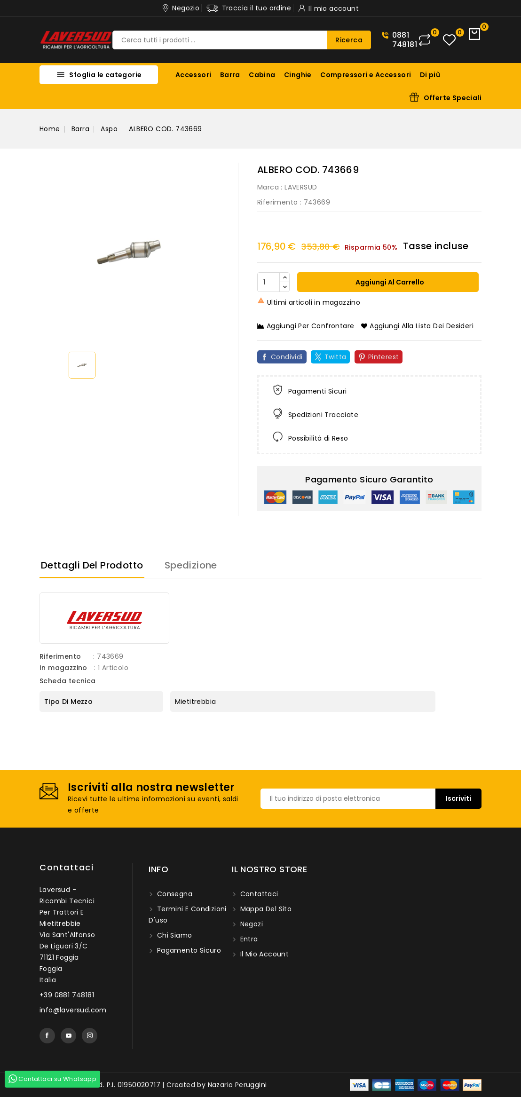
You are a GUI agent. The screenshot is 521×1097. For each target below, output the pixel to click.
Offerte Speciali (453, 98)
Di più (430, 74)
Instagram (89, 1035)
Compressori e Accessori (365, 74)
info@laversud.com (73, 1010)
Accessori (193, 74)
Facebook (47, 1035)
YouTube (68, 1035)
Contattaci (66, 867)
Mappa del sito (265, 909)
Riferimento (277, 202)
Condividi (287, 357)
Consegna (173, 894)
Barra (230, 74)
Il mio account (263, 954)
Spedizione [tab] (191, 565)
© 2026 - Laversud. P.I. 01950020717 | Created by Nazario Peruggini (153, 1084)
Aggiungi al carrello (389, 282)
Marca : (270, 187)
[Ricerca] (241, 40)
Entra (248, 939)
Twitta (335, 357)
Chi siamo (173, 935)
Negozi (250, 924)
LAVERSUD (300, 187)
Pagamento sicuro (188, 950)
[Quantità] (268, 282)
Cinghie (298, 74)
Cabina (262, 74)
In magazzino (63, 667)
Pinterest (383, 357)
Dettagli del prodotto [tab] (92, 565)
